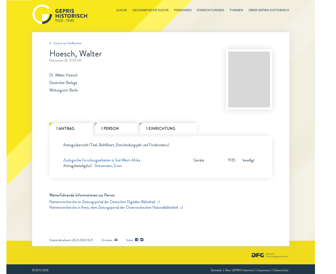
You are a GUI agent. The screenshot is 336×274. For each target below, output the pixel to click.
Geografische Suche (150, 10)
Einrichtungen (210, 10)
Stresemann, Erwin (108, 166)
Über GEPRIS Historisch (239, 270)
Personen (183, 10)
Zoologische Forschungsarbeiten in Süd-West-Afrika (101, 160)
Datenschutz (280, 270)
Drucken (109, 240)
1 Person (110, 128)
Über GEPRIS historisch (269, 10)
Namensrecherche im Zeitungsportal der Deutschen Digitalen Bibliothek (102, 202)
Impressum (263, 270)
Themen (236, 10)
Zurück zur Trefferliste (67, 43)
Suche (121, 10)
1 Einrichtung (160, 128)
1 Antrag (65, 128)
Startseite (216, 270)
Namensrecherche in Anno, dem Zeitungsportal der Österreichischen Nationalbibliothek (113, 207)
